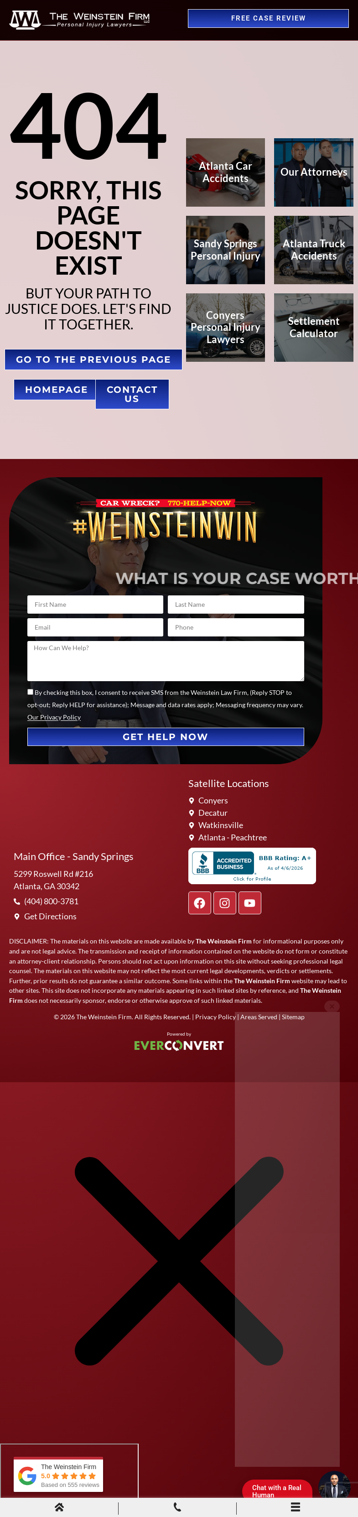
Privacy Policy (215, 1017)
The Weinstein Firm (104, 1017)
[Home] (59, 1508)
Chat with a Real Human (280, 1493)
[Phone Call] (177, 1508)
